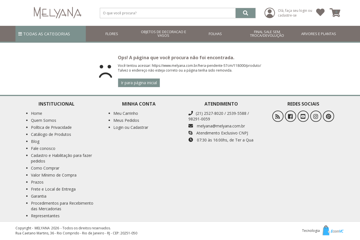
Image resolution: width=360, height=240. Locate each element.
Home (36, 113)
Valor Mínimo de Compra (53, 175)
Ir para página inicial (139, 82)
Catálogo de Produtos (51, 134)
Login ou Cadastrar (130, 127)
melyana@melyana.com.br (216, 126)
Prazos (37, 182)
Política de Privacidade (51, 127)
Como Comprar (45, 168)
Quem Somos (43, 120)
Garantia (38, 196)
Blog (35, 141)
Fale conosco (43, 148)
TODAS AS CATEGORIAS (44, 33)
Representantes (45, 215)
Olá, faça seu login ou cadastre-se (295, 13)
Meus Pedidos (126, 120)
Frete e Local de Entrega (53, 189)
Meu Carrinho (125, 113)
